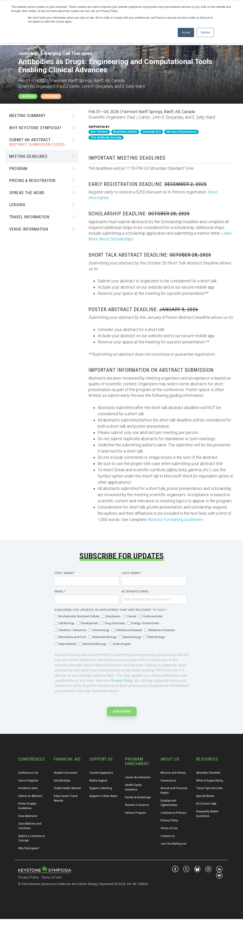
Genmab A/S (152, 131)
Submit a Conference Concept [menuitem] (31, 838)
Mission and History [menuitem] (173, 772)
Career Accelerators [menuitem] (138, 777)
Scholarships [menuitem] (62, 780)
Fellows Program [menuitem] (135, 812)
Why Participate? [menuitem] (28, 848)
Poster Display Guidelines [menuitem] (27, 806)
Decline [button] (205, 32)
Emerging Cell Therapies (66, 53)
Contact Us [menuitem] (168, 836)
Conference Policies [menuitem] (173, 812)
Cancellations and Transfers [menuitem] (30, 826)
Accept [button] (186, 32)
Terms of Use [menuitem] (169, 828)
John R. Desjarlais (167, 117)
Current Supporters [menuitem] (101, 772)
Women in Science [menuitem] (137, 805)
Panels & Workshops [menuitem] (138, 797)
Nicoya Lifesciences (181, 131)
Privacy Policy (121, 680)
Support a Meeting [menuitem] (100, 788)
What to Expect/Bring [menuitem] (209, 780)
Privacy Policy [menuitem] (169, 820)
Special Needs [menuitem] (205, 796)
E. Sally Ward (203, 117)
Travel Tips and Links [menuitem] (209, 788)
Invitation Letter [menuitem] (28, 788)
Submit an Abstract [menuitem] (30, 796)
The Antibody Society (106, 137)
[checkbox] (120, 630)
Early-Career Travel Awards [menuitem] (66, 798)
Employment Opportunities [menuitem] (169, 803)
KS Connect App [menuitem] (206, 803)
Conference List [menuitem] (28, 772)
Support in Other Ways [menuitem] (103, 796)
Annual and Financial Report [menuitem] (174, 790)
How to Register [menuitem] (28, 780)
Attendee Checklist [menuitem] (208, 772)
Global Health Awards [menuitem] (67, 788)
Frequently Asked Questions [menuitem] (207, 814)
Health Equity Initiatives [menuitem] (133, 787)
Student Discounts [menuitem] (65, 772)
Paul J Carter (138, 117)
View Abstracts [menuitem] (27, 816)
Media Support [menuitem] (98, 780)
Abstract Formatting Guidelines (175, 519)
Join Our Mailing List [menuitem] (173, 843)
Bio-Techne (99, 131)
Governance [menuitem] (168, 780)
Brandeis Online (125, 131)
